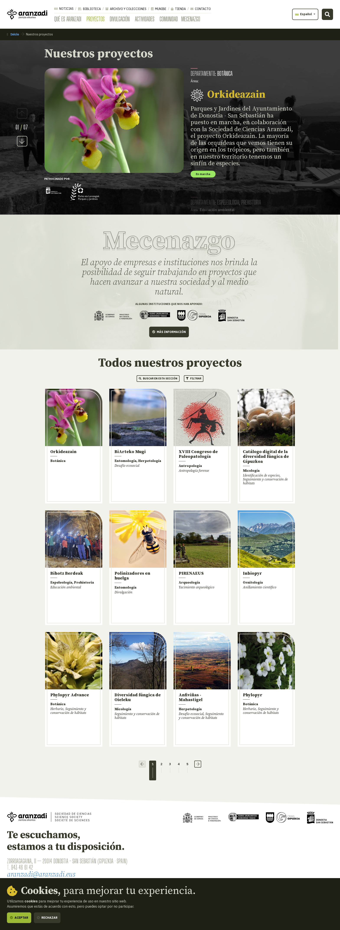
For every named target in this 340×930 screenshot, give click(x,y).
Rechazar (47, 918)
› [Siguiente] (197, 764)
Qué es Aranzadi (67, 19)
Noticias (64, 9)
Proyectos (96, 19)
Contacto (200, 9)
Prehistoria (251, 202)
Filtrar (193, 378)
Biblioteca (89, 9)
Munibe (158, 9)
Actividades (144, 19)
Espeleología (228, 202)
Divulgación (120, 19)
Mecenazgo (190, 19)
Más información (169, 332)
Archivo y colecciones (125, 9)
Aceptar (19, 918)
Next (22, 141)
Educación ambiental (217, 210)
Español (304, 14)
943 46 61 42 (22, 867)
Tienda (178, 9)
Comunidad (169, 19)
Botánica (224, 73)
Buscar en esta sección (158, 378)
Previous (22, 113)
